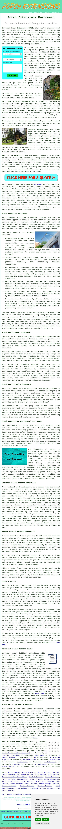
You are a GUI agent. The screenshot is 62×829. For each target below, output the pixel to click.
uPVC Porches (40, 775)
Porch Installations (10, 775)
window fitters (8, 766)
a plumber (16, 764)
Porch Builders (22, 788)
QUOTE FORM (39, 693)
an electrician (29, 760)
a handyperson (41, 764)
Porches (56, 772)
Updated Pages (28, 811)
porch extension (38, 32)
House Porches (31, 784)
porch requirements (25, 691)
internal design (27, 98)
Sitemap (3, 811)
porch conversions (18, 673)
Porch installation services (19, 724)
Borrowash (38, 184)
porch (20, 158)
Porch (4, 184)
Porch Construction (10, 781)
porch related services (18, 689)
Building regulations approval (44, 138)
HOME (30, 12)
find (9, 709)
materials (6, 85)
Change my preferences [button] (42, 823)
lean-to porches (36, 666)
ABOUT (41, 12)
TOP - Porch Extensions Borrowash (16, 794)
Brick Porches (44, 772)
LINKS (35, 12)
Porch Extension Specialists (14, 777)
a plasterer (55, 760)
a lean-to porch (27, 590)
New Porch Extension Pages (14, 811)
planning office (31, 121)
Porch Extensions (36, 777)
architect (42, 68)
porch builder (43, 123)
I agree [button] (38, 819)
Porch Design (14, 772)
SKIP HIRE (39, 755)
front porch (33, 491)
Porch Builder (27, 775)
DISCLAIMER (55, 12)
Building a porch (31, 35)
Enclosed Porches (38, 788)
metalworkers (22, 762)
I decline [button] (45, 819)
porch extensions (41, 202)
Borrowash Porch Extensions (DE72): (18, 28)
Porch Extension (52, 777)
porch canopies (37, 660)
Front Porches (45, 786)
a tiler (33, 757)
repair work (21, 408)
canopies (42, 217)
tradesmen (25, 748)
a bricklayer (50, 762)
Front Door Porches (45, 781)
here (35, 738)
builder (53, 52)
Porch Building (28, 772)
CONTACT (47, 12)
